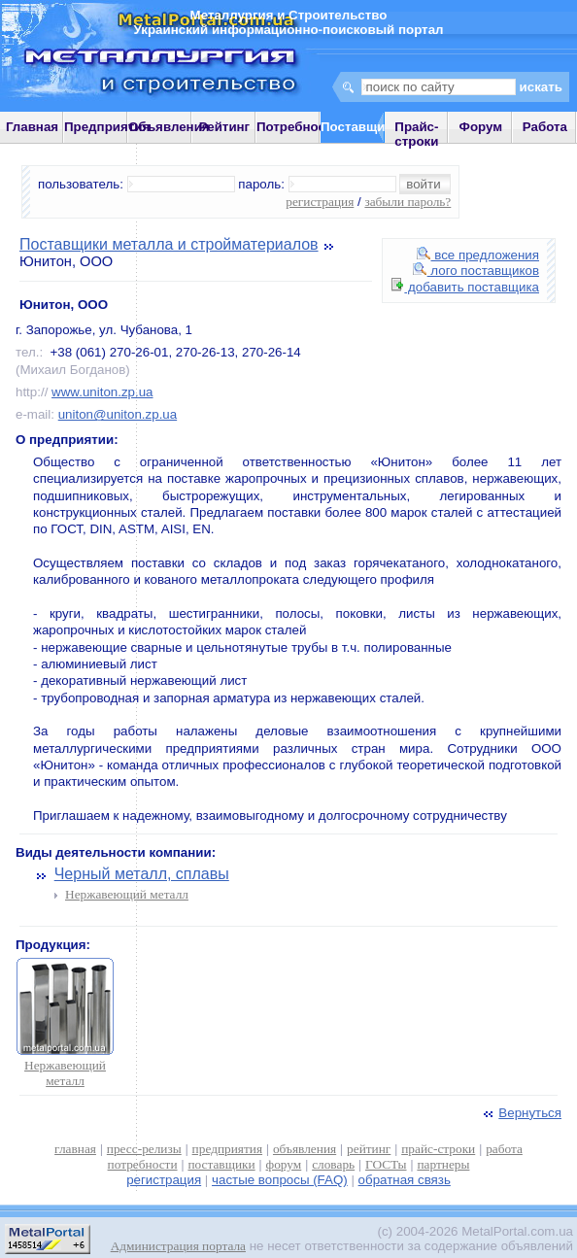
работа (504, 1148)
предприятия (227, 1148)
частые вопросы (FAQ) (280, 1180)
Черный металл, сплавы (141, 874)
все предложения (478, 255)
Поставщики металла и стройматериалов (169, 244)
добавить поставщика (465, 287)
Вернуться (520, 1112)
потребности (143, 1164)
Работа (545, 126)
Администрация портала (178, 1246)
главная (75, 1148)
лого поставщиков (476, 270)
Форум (481, 126)
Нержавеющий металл (126, 894)
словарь (333, 1164)
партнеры (443, 1164)
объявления (304, 1148)
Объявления (169, 126)
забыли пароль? (407, 201)
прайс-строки (438, 1148)
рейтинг (368, 1148)
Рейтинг (225, 126)
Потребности (298, 126)
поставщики (221, 1164)
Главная (32, 126)
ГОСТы (385, 1164)
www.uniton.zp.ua (102, 392)
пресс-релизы (144, 1148)
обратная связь (404, 1180)
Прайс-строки (416, 134)
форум (284, 1164)
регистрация (320, 201)
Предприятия (107, 126)
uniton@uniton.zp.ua (117, 414)
